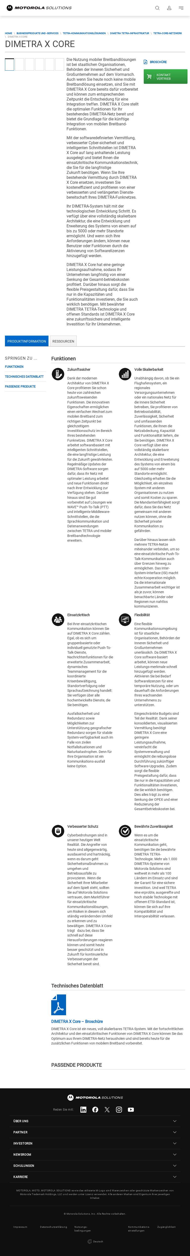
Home (8, 33)
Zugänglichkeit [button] (166, 1227)
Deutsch (95, 1242)
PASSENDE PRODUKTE (20, 386)
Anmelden (169, 8)
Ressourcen (63, 341)
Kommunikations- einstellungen (139, 1229)
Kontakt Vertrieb (164, 76)
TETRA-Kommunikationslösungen (84, 33)
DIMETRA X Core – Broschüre (77, 1021)
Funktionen (14, 367)
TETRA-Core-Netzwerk (167, 33)
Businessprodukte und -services (37, 33)
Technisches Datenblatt (24, 376)
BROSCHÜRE (158, 62)
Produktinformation (26, 341)
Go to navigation (181, 8)
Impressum (20, 1227)
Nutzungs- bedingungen (82, 1229)
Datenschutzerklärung (53, 1227)
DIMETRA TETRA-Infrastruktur (129, 33)
